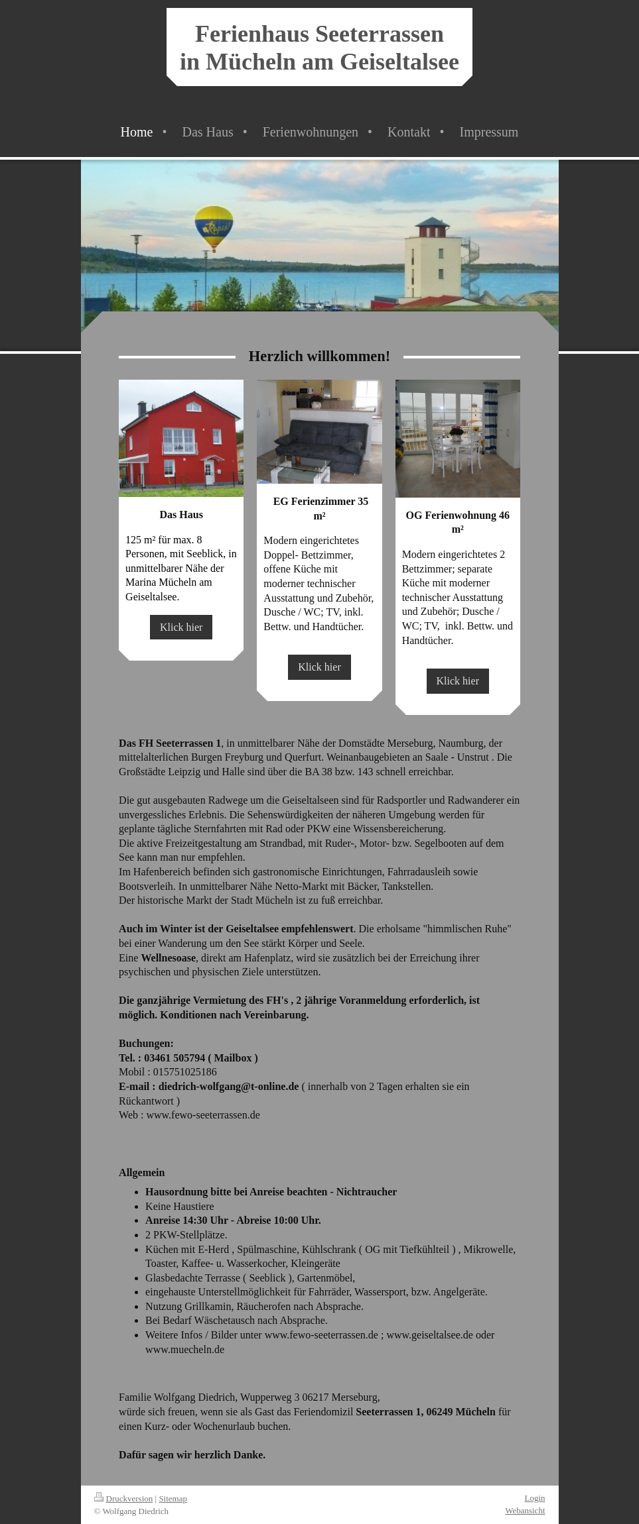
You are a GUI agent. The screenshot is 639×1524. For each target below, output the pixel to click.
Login (534, 1498)
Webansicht (525, 1510)
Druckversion (123, 1498)
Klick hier (181, 627)
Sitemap (173, 1498)
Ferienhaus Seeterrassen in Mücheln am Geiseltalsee (319, 48)
